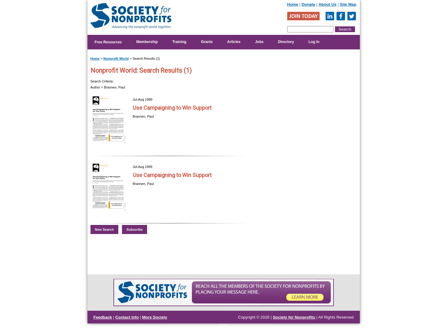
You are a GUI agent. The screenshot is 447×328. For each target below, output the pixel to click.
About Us (327, 4)
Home (292, 4)
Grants (207, 42)
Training (179, 42)
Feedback (103, 317)
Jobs (259, 42)
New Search (104, 229)
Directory (286, 42)
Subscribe (135, 229)
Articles (234, 42)
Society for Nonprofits (294, 317)
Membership (147, 42)
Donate (308, 4)
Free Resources (108, 42)
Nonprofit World (116, 58)
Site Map (348, 4)
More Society (154, 317)
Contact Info (127, 317)
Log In (313, 42)
